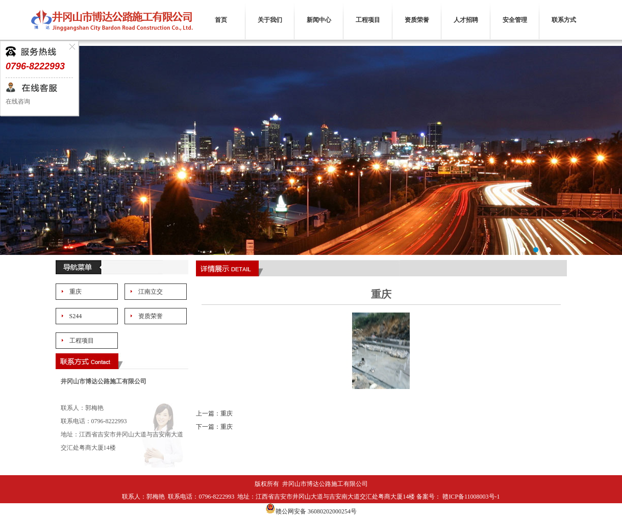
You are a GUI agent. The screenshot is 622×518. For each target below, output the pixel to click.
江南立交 (150, 291)
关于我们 (270, 19)
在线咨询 (18, 101)
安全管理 (515, 19)
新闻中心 (319, 19)
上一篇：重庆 (214, 413)
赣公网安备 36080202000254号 (311, 511)
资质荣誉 (417, 19)
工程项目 (368, 19)
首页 (221, 19)
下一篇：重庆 (214, 426)
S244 (75, 316)
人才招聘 (466, 19)
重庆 (75, 291)
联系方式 (564, 19)
